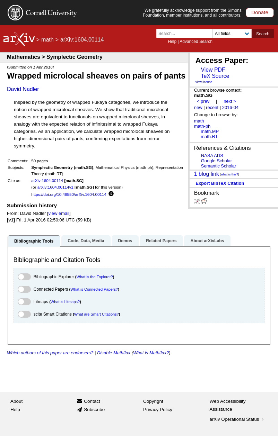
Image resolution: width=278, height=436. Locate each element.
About (16, 401)
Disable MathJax (113, 352)
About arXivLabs (207, 240)
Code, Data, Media (86, 240)
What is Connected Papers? (94, 289)
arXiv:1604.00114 (47, 180)
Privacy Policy (157, 409)
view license (204, 82)
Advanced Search (196, 41)
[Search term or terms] (186, 33)
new (198, 107)
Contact (92, 401)
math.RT (209, 136)
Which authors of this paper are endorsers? (50, 352)
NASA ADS (212, 155)
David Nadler (23, 89)
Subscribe (94, 409)
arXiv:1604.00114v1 (55, 187)
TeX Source (215, 76)
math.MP (210, 131)
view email (59, 213)
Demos (125, 240)
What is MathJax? (151, 352)
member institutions (184, 15)
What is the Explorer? (95, 277)
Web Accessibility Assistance (228, 405)
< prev (203, 101)
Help (172, 41)
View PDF (213, 70)
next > (230, 101)
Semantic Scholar (218, 166)
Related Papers (161, 240)
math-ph (202, 126)
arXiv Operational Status (238, 419)
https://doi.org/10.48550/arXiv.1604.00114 (68, 194)
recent (212, 107)
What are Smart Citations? (96, 314)
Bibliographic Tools (33, 241)
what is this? (229, 174)
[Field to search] (232, 33)
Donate (259, 12)
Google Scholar (216, 160)
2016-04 (230, 107)
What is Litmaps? (65, 302)
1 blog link (206, 173)
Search (262, 33)
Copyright (153, 401)
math (47, 40)
